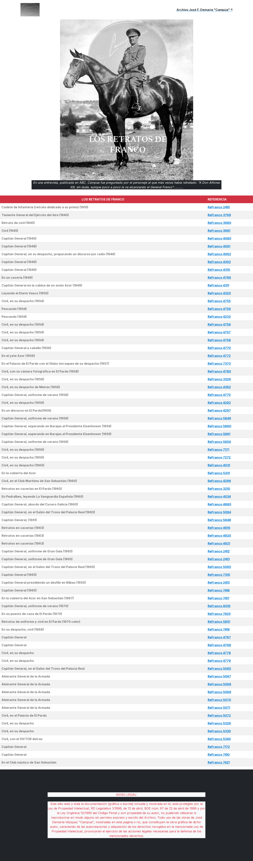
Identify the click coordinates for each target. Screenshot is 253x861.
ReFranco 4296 (219, 481)
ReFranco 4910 (219, 528)
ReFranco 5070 (219, 700)
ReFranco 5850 (219, 442)
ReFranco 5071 (219, 708)
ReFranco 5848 (219, 520)
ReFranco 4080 (219, 238)
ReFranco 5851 (219, 622)
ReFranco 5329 (219, 723)
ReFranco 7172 (219, 747)
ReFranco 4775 (219, 395)
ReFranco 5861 (219, 434)
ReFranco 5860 (219, 426)
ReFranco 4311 (218, 285)
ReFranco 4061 (219, 246)
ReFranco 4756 (219, 324)
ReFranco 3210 (219, 489)
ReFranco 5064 (219, 512)
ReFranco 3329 (219, 379)
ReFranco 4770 (219, 348)
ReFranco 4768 (219, 645)
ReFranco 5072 (219, 715)
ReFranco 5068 (219, 684)
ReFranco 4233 (219, 317)
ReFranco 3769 (219, 215)
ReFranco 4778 (219, 653)
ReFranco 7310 (219, 575)
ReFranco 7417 (218, 598)
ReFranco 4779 (219, 661)
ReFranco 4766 (219, 277)
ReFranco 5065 (219, 567)
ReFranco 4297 (219, 410)
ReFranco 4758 (219, 340)
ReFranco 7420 (219, 614)
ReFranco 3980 (219, 223)
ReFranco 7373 (219, 363)
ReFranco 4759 (219, 309)
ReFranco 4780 (219, 371)
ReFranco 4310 (219, 270)
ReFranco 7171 (218, 449)
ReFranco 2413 (219, 559)
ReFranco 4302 (219, 262)
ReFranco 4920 (219, 536)
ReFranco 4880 (219, 504)
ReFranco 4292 (219, 403)
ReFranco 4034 (219, 496)
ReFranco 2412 (219, 551)
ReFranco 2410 (219, 207)
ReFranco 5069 (219, 692)
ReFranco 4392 (219, 387)
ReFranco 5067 (219, 676)
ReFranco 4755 (219, 301)
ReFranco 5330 (219, 731)
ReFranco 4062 (219, 254)
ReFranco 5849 (219, 418)
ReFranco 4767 (219, 637)
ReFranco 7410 (219, 754)
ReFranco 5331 (219, 473)
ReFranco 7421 (219, 762)
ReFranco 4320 (219, 293)
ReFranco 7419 (219, 629)
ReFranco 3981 (219, 231)
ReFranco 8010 (219, 606)
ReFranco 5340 (219, 739)
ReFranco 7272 (219, 457)
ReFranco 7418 (219, 590)
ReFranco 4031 (219, 465)
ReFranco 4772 (219, 356)
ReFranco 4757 (219, 332)
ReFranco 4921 (219, 543)
